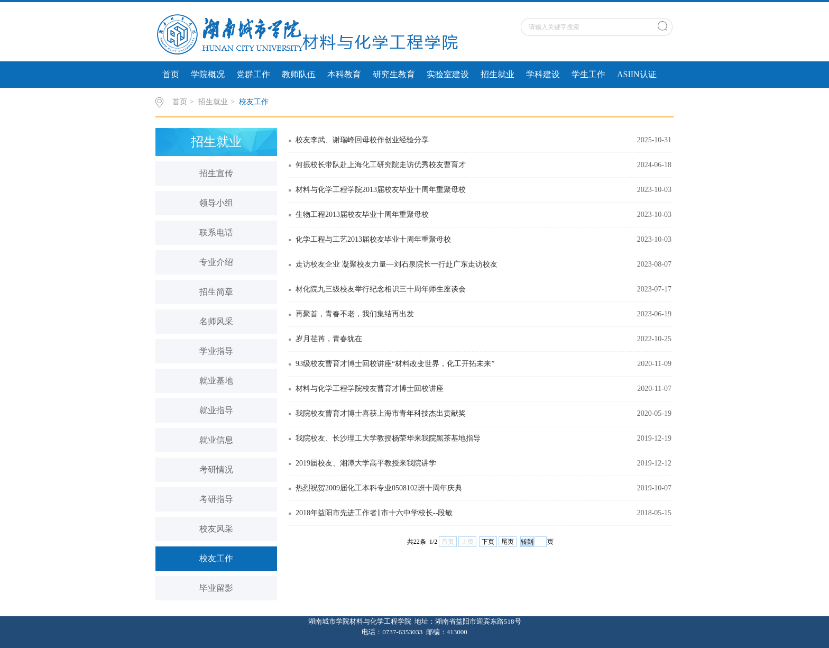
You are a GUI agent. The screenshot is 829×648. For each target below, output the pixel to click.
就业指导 (216, 410)
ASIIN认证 (637, 74)
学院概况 (208, 74)
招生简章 (216, 291)
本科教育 (344, 74)
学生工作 (588, 74)
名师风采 (216, 321)
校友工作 (254, 102)
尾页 (507, 541)
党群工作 (253, 74)
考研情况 (216, 469)
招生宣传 (216, 173)
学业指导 (216, 350)
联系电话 (216, 232)
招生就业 (497, 74)
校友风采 (216, 528)
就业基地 (216, 380)
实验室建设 (448, 74)
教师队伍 (299, 74)
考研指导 (216, 499)
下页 (488, 541)
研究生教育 (394, 74)
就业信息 (216, 439)
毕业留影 (216, 587)
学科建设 (543, 74)
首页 (170, 74)
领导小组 (216, 202)
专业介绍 (216, 262)
